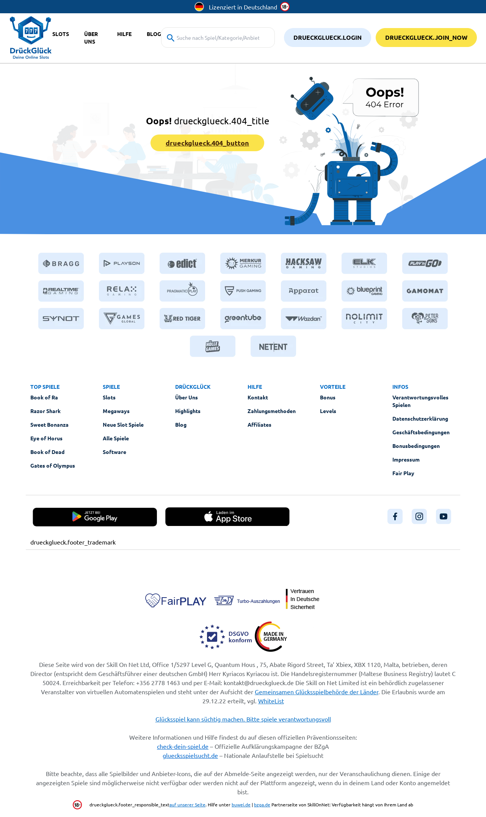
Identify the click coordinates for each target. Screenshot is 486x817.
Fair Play (403, 473)
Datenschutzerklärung (420, 418)
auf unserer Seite (187, 804)
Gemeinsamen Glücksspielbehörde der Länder (316, 691)
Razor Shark (45, 410)
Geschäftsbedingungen (421, 432)
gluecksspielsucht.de (190, 755)
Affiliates (259, 424)
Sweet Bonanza (49, 424)
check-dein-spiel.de (183, 746)
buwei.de (241, 804)
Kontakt (258, 397)
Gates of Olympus (52, 465)
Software (114, 451)
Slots (109, 397)
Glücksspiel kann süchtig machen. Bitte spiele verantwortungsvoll (243, 719)
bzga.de (262, 804)
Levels (328, 410)
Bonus (327, 397)
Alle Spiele (116, 438)
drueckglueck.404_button (207, 142)
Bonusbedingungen (416, 445)
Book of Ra (44, 397)
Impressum (406, 459)
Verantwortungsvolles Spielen (420, 401)
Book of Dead (47, 451)
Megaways (116, 410)
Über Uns (186, 397)
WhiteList (271, 700)
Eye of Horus (46, 438)
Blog (181, 424)
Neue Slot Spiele (123, 424)
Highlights (188, 410)
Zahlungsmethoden (272, 410)
